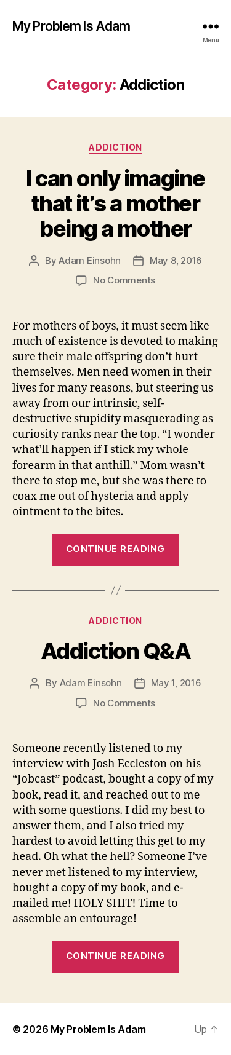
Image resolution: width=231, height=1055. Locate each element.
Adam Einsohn (90, 260)
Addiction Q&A (116, 651)
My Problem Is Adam (71, 26)
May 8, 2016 (176, 260)
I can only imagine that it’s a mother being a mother (115, 203)
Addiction (115, 147)
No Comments (124, 280)
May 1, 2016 (176, 683)
